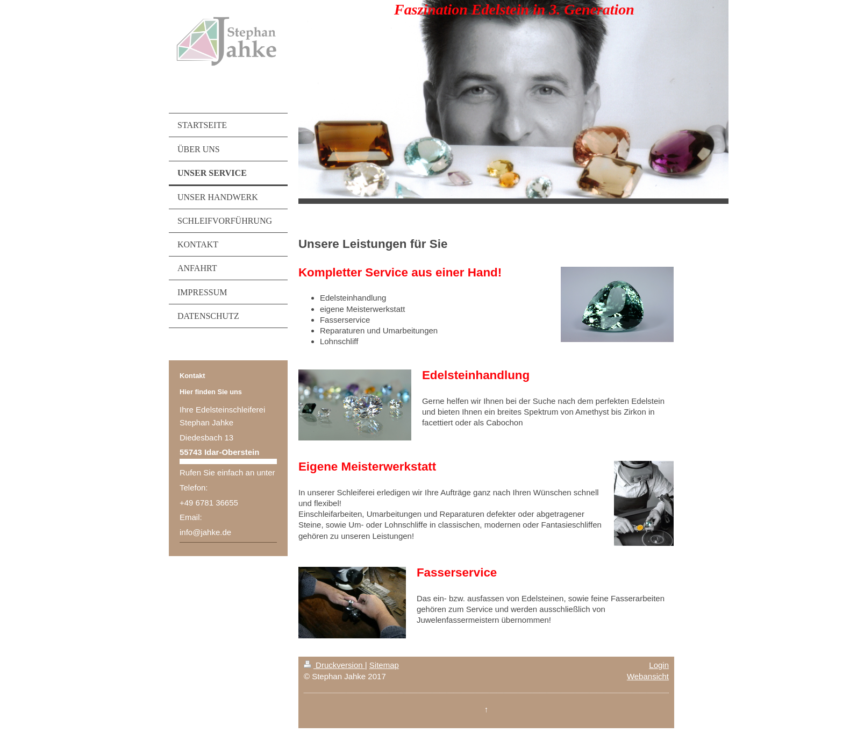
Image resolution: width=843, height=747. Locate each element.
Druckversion (334, 665)
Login (659, 665)
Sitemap (384, 665)
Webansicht (648, 676)
